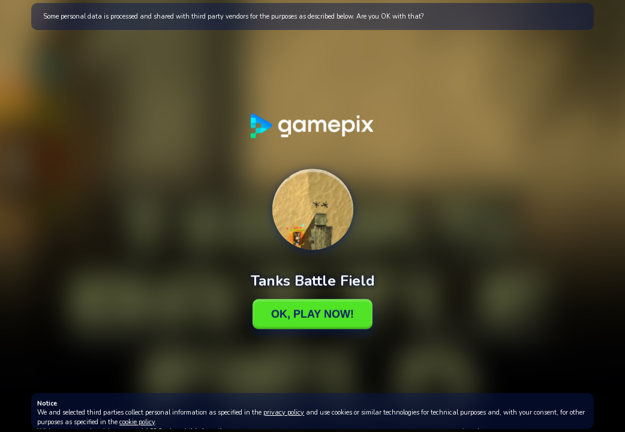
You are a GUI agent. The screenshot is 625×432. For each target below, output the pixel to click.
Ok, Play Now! (312, 314)
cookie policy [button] (137, 422)
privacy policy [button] (283, 412)
